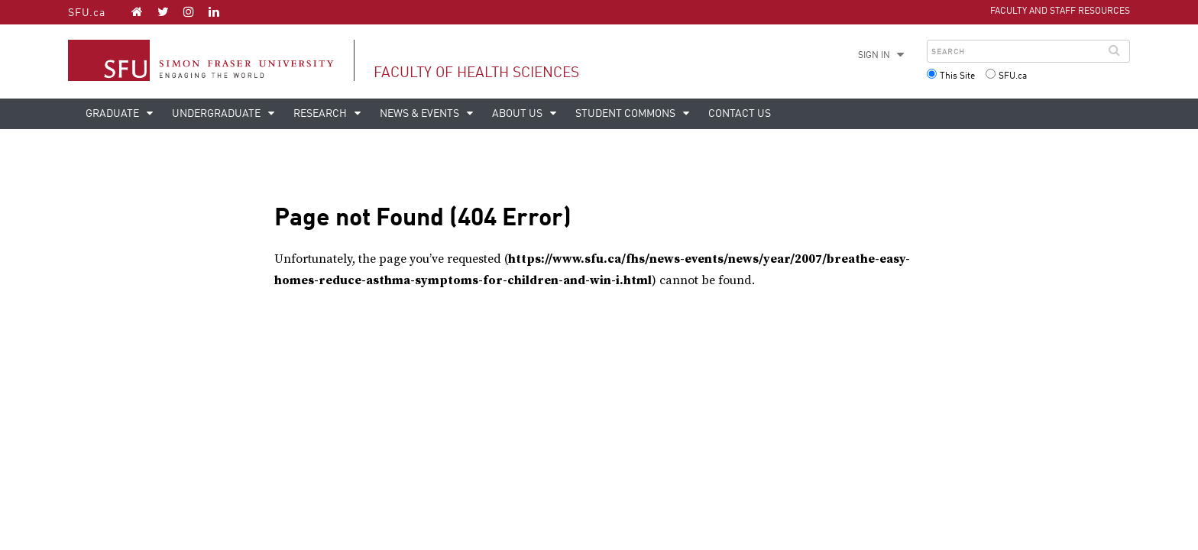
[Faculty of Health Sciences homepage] (137, 11)
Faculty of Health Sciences (476, 73)
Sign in (874, 55)
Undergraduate (217, 113)
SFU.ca (86, 13)
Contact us (739, 113)
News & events (420, 113)
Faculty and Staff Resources (1060, 11)
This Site (957, 76)
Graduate (113, 113)
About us (518, 113)
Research (321, 113)
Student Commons (626, 113)
